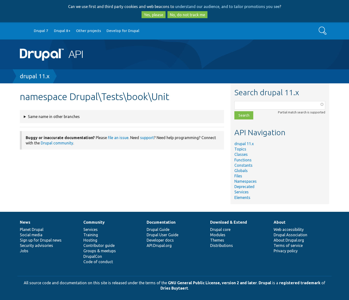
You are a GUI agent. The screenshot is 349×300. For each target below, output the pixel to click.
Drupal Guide (158, 229)
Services (241, 192)
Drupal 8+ (62, 31)
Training (90, 235)
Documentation (161, 222)
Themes (217, 240)
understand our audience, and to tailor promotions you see (227, 6)
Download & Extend (228, 222)
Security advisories (36, 245)
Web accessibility (289, 229)
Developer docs (160, 240)
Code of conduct (98, 262)
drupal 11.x (34, 76)
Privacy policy (286, 251)
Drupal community (57, 143)
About (280, 222)
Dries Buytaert (174, 288)
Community (94, 222)
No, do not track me (187, 15)
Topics (240, 149)
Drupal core (220, 229)
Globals (241, 170)
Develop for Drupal (122, 31)
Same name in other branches (54, 116)
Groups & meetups (99, 251)
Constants (243, 165)
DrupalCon (92, 256)
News (25, 222)
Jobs (24, 251)
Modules (217, 235)
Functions (243, 160)
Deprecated (244, 186)
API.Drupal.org (159, 245)
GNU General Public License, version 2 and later (212, 283)
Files (238, 176)
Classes (241, 154)
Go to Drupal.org (24, 31)
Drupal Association (290, 235)
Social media (31, 235)
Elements (242, 197)
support (147, 137)
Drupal (265, 283)
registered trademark (299, 283)
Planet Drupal (31, 229)
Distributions (221, 245)
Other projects (88, 31)
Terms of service (288, 245)
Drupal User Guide (162, 235)
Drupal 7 (41, 31)
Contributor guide (99, 245)
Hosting (90, 240)
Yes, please (153, 15)
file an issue (118, 137)
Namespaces (245, 181)
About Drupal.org (289, 240)
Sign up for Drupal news (41, 240)
